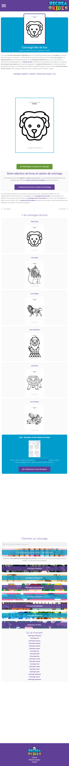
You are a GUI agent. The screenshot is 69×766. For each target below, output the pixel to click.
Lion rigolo (34, 257)
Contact (34, 757)
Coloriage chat (34, 664)
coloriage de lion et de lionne (36, 198)
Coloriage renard (34, 659)
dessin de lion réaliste (28, 200)
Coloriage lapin (34, 672)
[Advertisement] (34, 87)
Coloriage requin (34, 648)
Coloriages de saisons (34, 615)
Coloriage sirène (34, 677)
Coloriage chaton (34, 666)
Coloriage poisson (34, 641)
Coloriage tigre (34, 654)
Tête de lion (34, 221)
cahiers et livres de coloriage (35, 180)
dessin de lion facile (41, 460)
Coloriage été (34, 638)
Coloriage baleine (34, 646)
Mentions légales (34, 760)
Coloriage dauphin (34, 643)
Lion (54, 74)
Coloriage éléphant (34, 674)
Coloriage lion (34, 651)
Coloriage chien (34, 669)
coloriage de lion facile (42, 196)
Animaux (32, 74)
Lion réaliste (34, 294)
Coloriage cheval (34, 661)
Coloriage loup (34, 656)
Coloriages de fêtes (34, 625)
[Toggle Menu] (4, 5)
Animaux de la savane (44, 74)
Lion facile (34, 366)
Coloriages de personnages (34, 587)
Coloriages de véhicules (34, 606)
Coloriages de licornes (34, 597)
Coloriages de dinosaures (34, 578)
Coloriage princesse (34, 679)
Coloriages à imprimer (20, 74)
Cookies (34, 762)
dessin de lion (27, 62)
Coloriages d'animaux (34, 568)
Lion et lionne (34, 402)
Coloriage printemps (34, 636)
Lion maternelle (34, 330)
